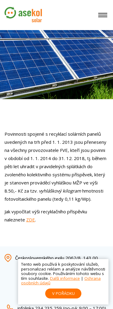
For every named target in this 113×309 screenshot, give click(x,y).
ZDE (30, 220)
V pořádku (63, 293)
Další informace (65, 278)
